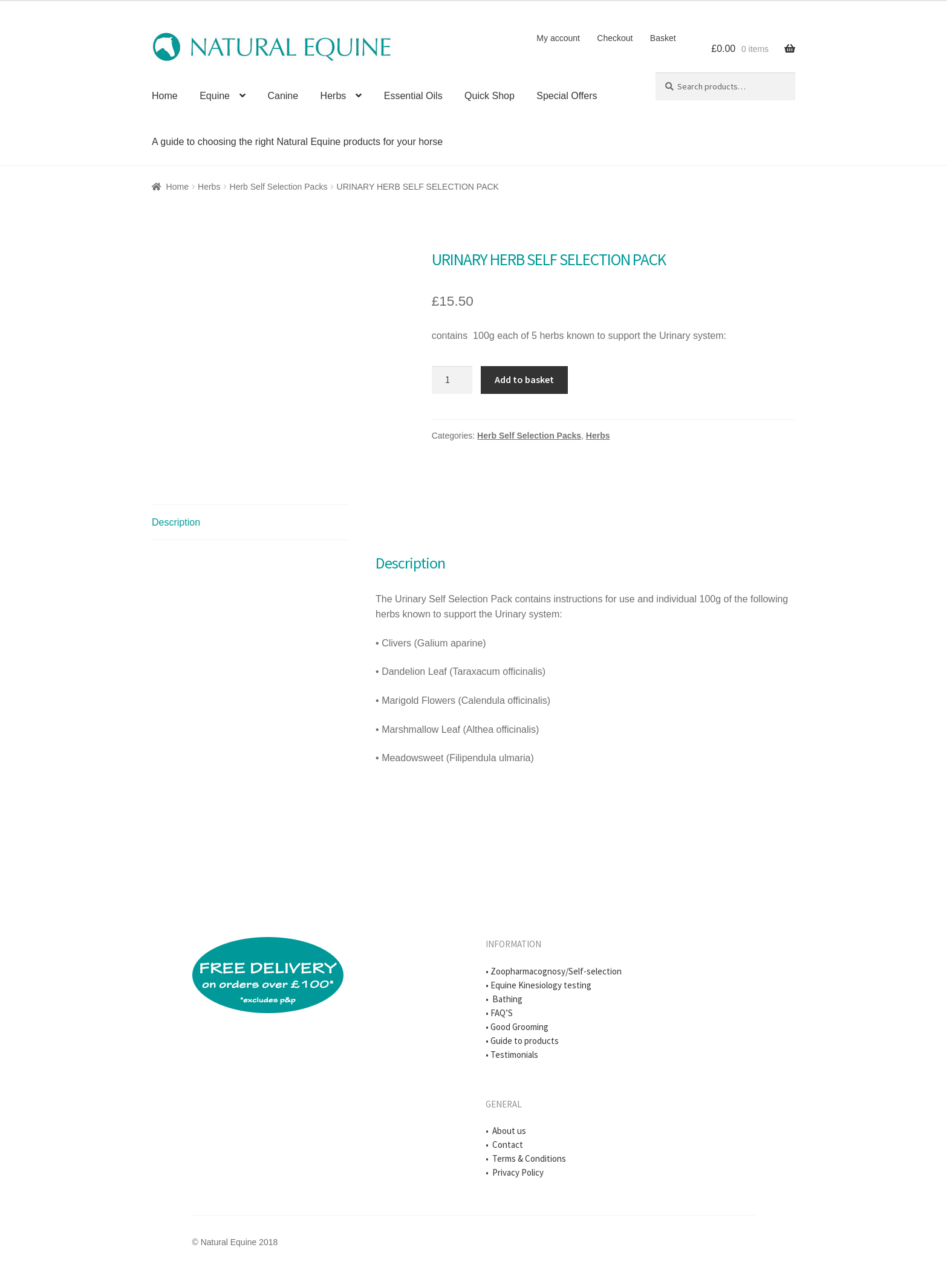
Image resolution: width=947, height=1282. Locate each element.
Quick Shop (489, 96)
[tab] (250, 522)
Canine (282, 96)
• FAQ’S (499, 1013)
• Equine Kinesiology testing (538, 985)
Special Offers (566, 96)
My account (558, 38)
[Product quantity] (452, 380)
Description (176, 522)
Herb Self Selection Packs (279, 187)
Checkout (615, 38)
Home (165, 96)
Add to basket (524, 379)
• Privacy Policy (515, 1172)
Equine (215, 96)
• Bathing (504, 999)
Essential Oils (413, 96)
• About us (506, 1130)
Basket (663, 38)
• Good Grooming (517, 1026)
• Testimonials (512, 1054)
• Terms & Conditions (526, 1158)
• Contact (504, 1144)
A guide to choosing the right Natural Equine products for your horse (297, 142)
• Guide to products (522, 1040)
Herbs (334, 96)
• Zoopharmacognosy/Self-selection (554, 971)
